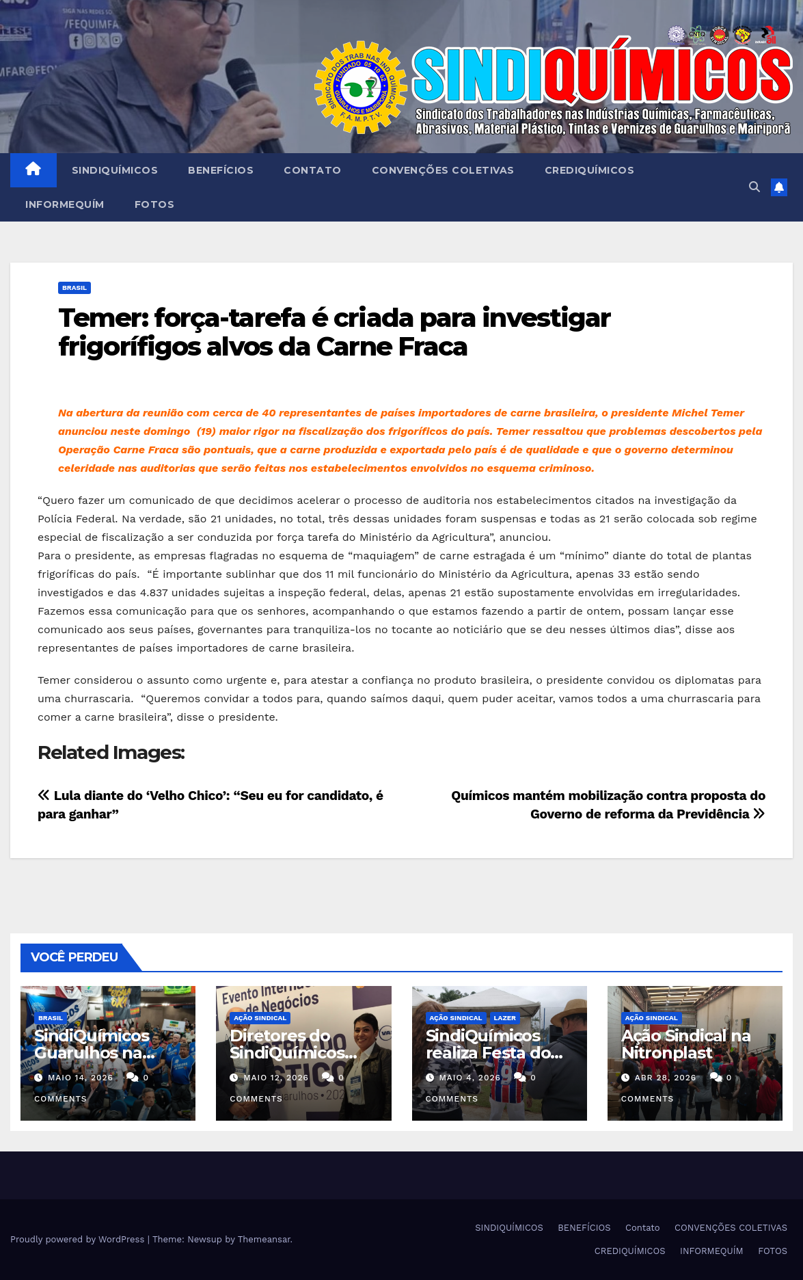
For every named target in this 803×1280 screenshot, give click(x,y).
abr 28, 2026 (666, 1077)
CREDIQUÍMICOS (590, 170)
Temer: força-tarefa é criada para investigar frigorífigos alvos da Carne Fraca (334, 332)
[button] (754, 187)
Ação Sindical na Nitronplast (686, 1044)
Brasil (74, 287)
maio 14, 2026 (80, 1077)
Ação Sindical (260, 1018)
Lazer (505, 1018)
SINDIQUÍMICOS (115, 170)
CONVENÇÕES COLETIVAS (443, 170)
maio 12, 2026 (276, 1077)
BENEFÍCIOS (221, 170)
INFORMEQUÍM (65, 204)
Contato (313, 170)
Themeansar (264, 1239)
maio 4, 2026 (469, 1077)
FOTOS (155, 204)
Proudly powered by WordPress (79, 1239)
